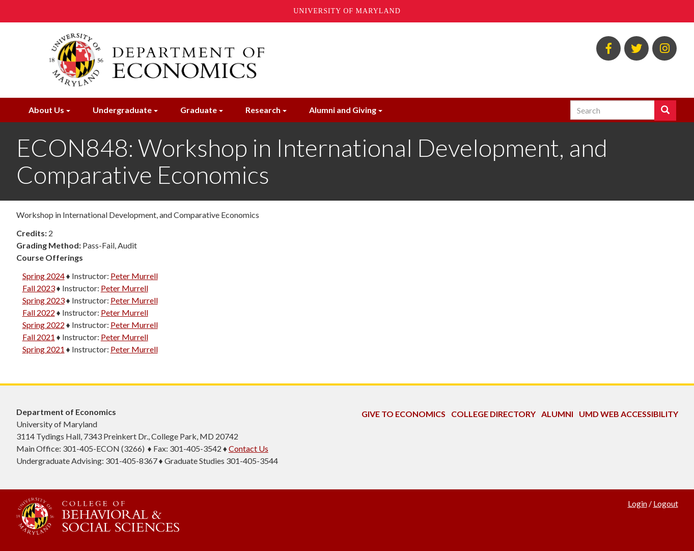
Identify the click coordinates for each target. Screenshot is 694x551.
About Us (46, 110)
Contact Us (248, 448)
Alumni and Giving (342, 110)
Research (263, 110)
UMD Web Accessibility (628, 414)
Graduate (198, 110)
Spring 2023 (43, 300)
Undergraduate (122, 110)
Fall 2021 (38, 337)
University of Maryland (347, 11)
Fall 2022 (38, 312)
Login (637, 503)
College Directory (493, 414)
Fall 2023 (38, 288)
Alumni (557, 414)
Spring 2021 (43, 349)
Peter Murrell (134, 276)
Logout (665, 503)
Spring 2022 (43, 324)
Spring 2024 (43, 276)
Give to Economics (404, 414)
